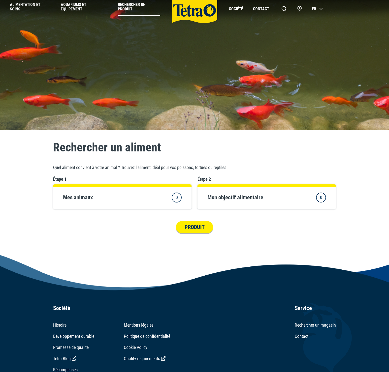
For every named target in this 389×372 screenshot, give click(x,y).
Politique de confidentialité (147, 336)
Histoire (59, 325)
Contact (301, 336)
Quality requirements (144, 358)
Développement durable (73, 336)
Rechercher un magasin (315, 325)
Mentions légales (139, 325)
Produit (195, 227)
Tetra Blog (64, 358)
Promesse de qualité (71, 347)
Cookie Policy (135, 347)
